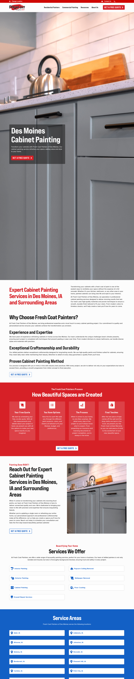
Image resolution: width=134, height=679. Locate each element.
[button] (22, 158)
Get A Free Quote (112, 7)
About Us (95, 7)
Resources (85, 7)
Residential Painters (52, 7)
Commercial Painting (70, 7)
